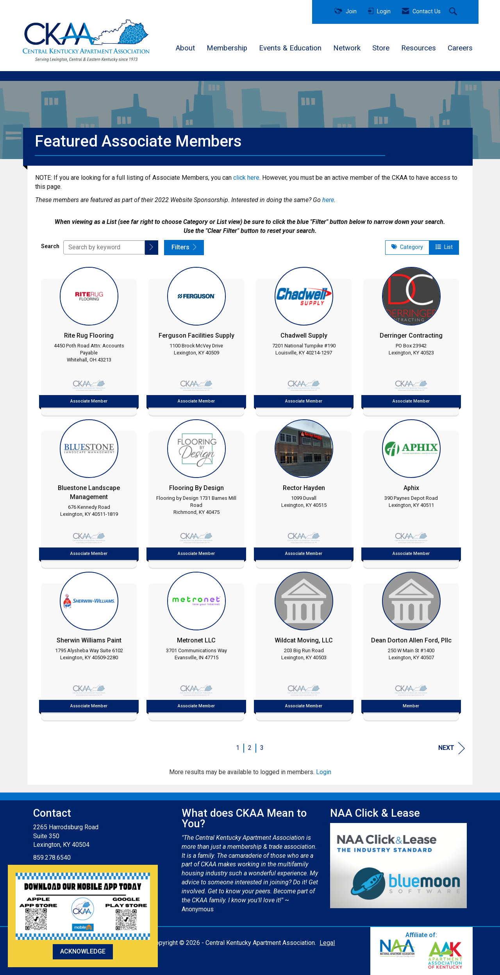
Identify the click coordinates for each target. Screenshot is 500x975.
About (185, 48)
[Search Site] (454, 12)
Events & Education (290, 48)
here (328, 200)
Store (380, 48)
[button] (151, 247)
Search (50, 246)
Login (323, 772)
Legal (327, 942)
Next (451, 748)
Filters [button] (183, 247)
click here (246, 177)
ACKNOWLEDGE (82, 951)
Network (347, 48)
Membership (227, 48)
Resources (418, 48)
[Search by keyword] (104, 247)
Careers (460, 48)
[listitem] (89, 339)
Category (407, 247)
